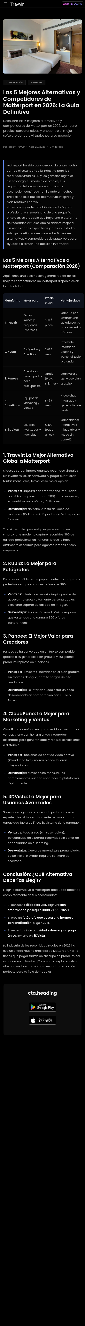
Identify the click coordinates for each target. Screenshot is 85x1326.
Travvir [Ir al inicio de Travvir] (17, 3)
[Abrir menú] (5, 4)
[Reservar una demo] (72, 3)
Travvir (20, 147)
